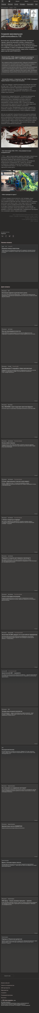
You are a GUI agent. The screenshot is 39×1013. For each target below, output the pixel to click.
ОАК (36, 4)
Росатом (10, 4)
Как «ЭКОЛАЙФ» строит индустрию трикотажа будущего (17, 407)
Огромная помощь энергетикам (10, 248)
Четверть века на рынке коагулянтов (12, 711)
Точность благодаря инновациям (11, 596)
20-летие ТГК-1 (10, 246)
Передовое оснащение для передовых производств (16, 558)
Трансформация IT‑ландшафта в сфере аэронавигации (17, 368)
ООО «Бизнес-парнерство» (7, 1000)
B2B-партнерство (4, 7)
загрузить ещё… (7, 975)
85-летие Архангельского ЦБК (19, 632)
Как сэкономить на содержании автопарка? (14, 788)
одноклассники (13, 236)
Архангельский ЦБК (10, 632)
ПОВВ (9, 709)
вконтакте (2, 236)
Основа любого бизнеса (8, 443)
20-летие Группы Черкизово (18, 441)
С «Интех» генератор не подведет (11, 519)
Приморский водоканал (11, 898)
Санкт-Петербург (10, 329)
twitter (9, 236)
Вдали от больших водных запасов (11, 862)
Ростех (16, 4)
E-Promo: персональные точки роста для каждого (15, 481)
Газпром (4, 4)
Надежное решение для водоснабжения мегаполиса (13, 828)
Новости (26, 1)
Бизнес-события (5, 983)
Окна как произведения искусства (11, 331)
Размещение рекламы (7, 995)
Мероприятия (4, 990)
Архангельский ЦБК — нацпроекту (11, 673)
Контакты (3, 997)
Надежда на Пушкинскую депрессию (12, 939)
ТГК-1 (15, 7)
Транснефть (30, 4)
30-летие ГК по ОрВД (15, 366)
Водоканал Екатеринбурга (11, 785)
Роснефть (22, 4)
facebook (6, 236)
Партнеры (36, 1)
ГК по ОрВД (9, 366)
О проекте (3, 992)
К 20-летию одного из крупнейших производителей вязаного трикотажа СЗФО (18, 408)
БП (9, 1)
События (17, 1)
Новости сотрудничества (7, 985)
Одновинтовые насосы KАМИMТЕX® (12, 826)
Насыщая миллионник (8, 749)
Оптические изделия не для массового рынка (14, 293)
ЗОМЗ (9, 290)
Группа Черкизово (10, 441)
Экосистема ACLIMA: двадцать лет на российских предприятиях (19, 634)
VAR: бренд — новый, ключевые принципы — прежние (17, 901)
